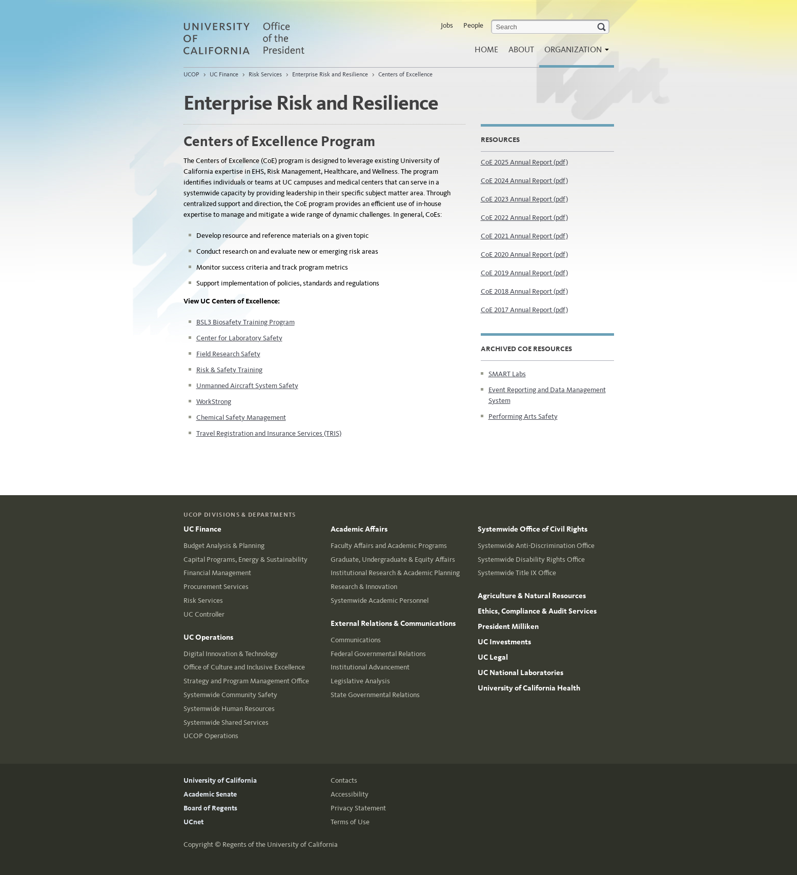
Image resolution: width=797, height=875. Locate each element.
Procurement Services (216, 586)
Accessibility (350, 794)
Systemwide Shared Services (226, 722)
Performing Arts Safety (523, 416)
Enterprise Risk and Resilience (330, 74)
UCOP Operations (210, 735)
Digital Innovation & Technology (230, 653)
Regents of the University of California (280, 844)
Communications (356, 640)
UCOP (191, 74)
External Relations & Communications (393, 623)
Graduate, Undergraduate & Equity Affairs (393, 559)
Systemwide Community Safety (230, 694)
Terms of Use (350, 822)
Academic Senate (210, 794)
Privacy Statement (358, 808)
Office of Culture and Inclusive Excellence (244, 667)
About (521, 49)
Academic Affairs (359, 529)
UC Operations (208, 637)
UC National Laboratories (520, 672)
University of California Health (529, 688)
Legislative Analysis (360, 681)
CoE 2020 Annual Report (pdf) (524, 254)
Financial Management (217, 572)
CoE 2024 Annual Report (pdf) (524, 180)
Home (486, 49)
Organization (574, 52)
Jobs (447, 25)
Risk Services (265, 74)
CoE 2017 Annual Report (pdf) (524, 310)
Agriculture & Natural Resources (532, 595)
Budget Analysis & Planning (223, 545)
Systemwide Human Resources (229, 708)
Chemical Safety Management (241, 417)
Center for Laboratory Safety (239, 338)
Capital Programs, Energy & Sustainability (245, 559)
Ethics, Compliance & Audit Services (537, 611)
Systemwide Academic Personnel (379, 600)
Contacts (344, 780)
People (473, 25)
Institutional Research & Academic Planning (395, 572)
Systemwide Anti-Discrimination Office (536, 545)
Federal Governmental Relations (378, 653)
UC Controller (203, 614)
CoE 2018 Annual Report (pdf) (524, 291)
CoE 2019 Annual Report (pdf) (524, 273)
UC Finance (224, 74)
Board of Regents (210, 808)
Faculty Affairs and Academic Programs (389, 545)
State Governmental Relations (375, 694)
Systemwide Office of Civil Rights (532, 529)
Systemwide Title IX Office (517, 572)
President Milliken (508, 626)
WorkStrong (213, 401)
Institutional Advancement (370, 667)
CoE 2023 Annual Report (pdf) (524, 199)
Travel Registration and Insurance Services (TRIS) (268, 433)
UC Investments (504, 641)
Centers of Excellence (405, 74)
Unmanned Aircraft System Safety (247, 385)
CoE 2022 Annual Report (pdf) (524, 217)
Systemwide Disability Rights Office (531, 559)
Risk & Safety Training (229, 369)
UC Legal (493, 657)
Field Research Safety (228, 354)
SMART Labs (507, 374)
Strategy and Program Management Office (246, 681)
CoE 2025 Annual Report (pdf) (524, 162)
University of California (220, 780)
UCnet (193, 822)
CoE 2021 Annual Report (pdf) (524, 236)
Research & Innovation (364, 586)
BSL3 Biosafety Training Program (245, 322)
